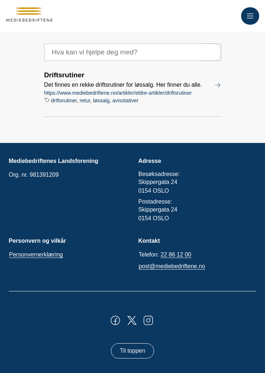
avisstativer (125, 100)
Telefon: (165, 254)
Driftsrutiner (64, 75)
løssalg (101, 100)
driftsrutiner (64, 100)
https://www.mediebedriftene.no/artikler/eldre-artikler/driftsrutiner (118, 93)
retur (85, 100)
